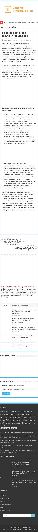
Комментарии (25, 305)
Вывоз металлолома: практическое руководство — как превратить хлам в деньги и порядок (23, 320)
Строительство (5, 510)
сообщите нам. (12, 425)
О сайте (9, 527)
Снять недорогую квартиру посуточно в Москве (15, 286)
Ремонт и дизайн (12, 26)
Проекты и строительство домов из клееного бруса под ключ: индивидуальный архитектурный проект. (14, 241)
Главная (2, 26)
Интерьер (3, 495)
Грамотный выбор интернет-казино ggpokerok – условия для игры (23, 248)
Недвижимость (4, 498)
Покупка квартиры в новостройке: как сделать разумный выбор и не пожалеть (24, 482)
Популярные (15, 305)
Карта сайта (16, 527)
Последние (5, 305)
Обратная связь (26, 527)
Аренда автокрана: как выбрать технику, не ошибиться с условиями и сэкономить (24, 311)
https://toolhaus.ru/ (13, 79)
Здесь (3, 297)
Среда (2, 507)
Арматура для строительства (24, 432)
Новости (2, 501)
